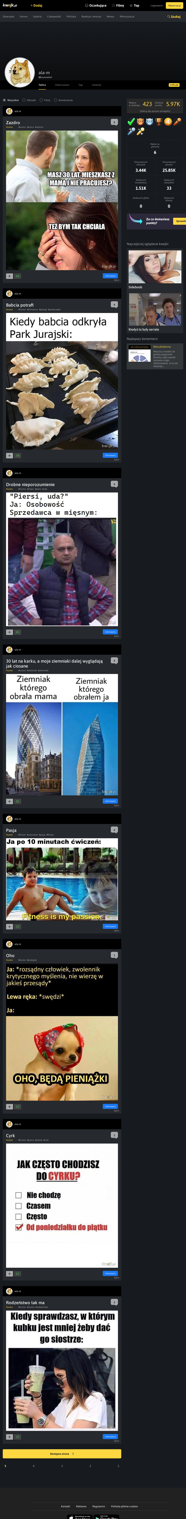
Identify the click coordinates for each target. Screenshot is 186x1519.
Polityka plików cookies (124, 1506)
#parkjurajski (54, 309)
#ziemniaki (43, 670)
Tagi (83, 85)
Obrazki (31, 100)
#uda (44, 489)
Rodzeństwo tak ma (25, 1302)
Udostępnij (110, 276)
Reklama (81, 1506)
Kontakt (65, 1506)
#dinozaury (32, 309)
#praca (30, 127)
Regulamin (98, 1506)
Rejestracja (173, 5)
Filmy (116, 5)
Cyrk (10, 1135)
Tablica (43, 85)
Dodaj (38, 5)
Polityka (71, 16)
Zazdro (13, 122)
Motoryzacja (127, 16)
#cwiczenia (32, 834)
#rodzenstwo (42, 1307)
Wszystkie (13, 100)
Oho (10, 955)
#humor (22, 127)
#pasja (42, 834)
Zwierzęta (8, 16)
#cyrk (46, 1140)
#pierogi (43, 309)
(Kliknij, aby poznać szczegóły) (155, 111)
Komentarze (66, 100)
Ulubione (100, 85)
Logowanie (154, 5)
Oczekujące (94, 5)
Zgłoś (117, 280)
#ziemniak (32, 670)
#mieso (30, 489)
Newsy (110, 16)
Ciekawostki (54, 16)
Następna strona (62, 1454)
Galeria (37, 16)
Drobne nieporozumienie (30, 484)
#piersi (38, 489)
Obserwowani (64, 85)
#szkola (38, 1140)
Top (132, 5)
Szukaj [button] (175, 16)
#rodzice (39, 127)
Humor (24, 16)
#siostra (30, 1307)
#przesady (32, 960)
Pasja (11, 830)
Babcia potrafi (20, 305)
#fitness (50, 834)
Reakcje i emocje (91, 16)
